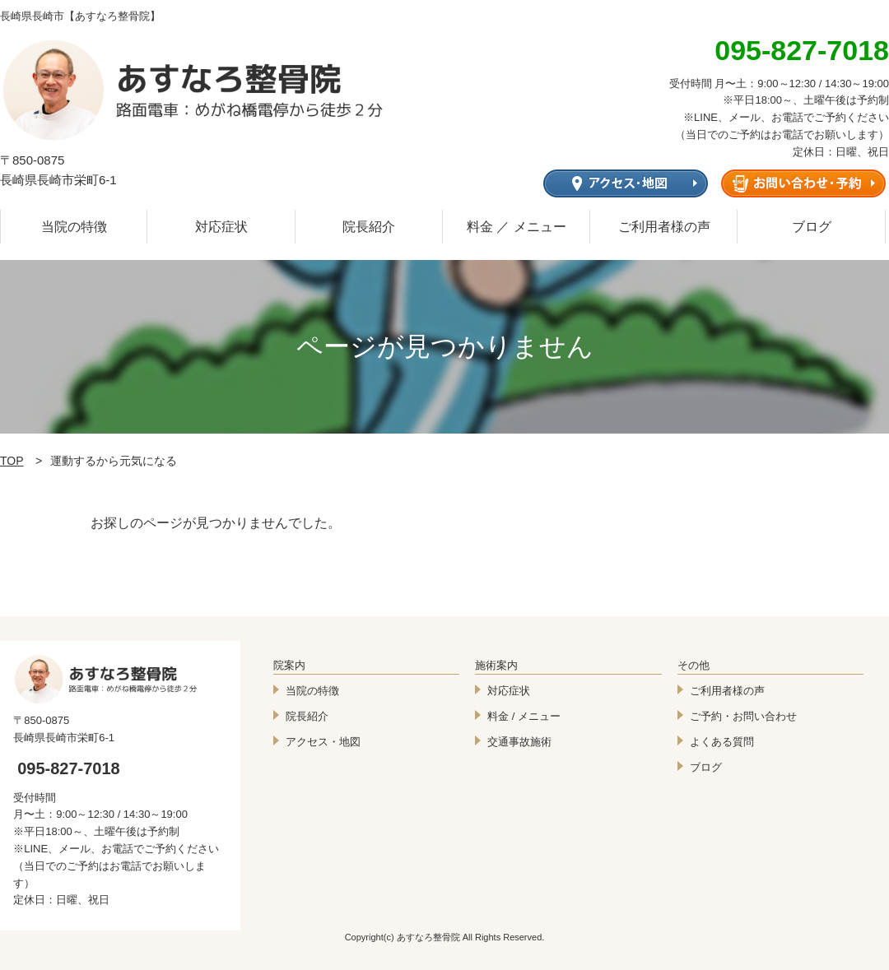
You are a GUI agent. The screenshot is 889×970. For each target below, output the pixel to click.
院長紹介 (368, 227)
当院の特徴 (74, 227)
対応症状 (221, 227)
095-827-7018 (68, 768)
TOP (12, 460)
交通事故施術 (519, 742)
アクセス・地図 (323, 742)
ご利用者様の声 (664, 227)
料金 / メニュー (524, 716)
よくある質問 (722, 742)
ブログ (811, 227)
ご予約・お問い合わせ (743, 716)
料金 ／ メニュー (516, 227)
